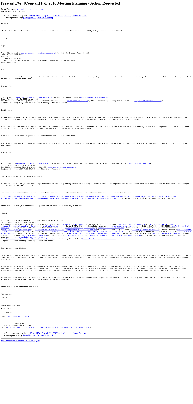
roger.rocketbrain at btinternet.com (29, 9)
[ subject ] (41, 18)
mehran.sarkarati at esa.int (111, 269)
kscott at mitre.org (77, 278)
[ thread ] (33, 18)
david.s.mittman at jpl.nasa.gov (80, 269)
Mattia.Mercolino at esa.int (162, 264)
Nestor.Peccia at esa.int (17, 282)
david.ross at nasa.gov (77, 116)
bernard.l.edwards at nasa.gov (166, 276)
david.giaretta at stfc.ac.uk (44, 267)
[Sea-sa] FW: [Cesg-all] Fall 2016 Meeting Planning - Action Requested (58, 15)
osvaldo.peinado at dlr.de (102, 278)
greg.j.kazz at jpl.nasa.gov (81, 276)
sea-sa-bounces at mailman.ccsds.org (38, 59)
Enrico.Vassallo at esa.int (82, 273)
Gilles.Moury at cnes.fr (108, 276)
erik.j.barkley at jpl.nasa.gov (16, 271)
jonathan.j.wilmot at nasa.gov (145, 271)
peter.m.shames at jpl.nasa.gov (94, 112)
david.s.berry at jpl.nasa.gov (125, 267)
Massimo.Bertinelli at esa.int (111, 273)
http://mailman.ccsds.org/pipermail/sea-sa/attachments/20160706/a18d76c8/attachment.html (48, 388)
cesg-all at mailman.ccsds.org (148, 116)
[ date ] (26, 18)
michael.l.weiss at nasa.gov (132, 264)
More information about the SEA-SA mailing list (20, 402)
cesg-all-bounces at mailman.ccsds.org (34, 112)
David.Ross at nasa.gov (18, 375)
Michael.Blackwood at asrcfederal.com (99, 282)
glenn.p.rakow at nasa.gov (55, 273)
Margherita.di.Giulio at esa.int (49, 271)
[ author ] (49, 18)
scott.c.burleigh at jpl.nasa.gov (28, 280)
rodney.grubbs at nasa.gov (35, 278)
